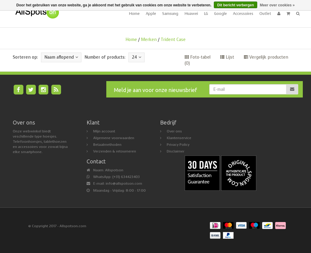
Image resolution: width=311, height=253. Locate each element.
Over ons (174, 131)
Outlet (265, 13)
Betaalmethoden (107, 144)
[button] (288, 13)
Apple (151, 13)
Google (220, 13)
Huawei (191, 13)
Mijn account (104, 131)
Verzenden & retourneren (114, 151)
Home (134, 13)
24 (136, 57)
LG (206, 13)
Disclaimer (175, 151)
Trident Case (173, 40)
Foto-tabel (197, 57)
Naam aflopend (61, 57)
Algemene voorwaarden (113, 137)
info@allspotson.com (124, 183)
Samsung (170, 13)
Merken (149, 40)
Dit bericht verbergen (235, 5)
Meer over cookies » (277, 5)
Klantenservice (179, 137)
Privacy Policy (178, 144)
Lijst (227, 57)
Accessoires (243, 13)
